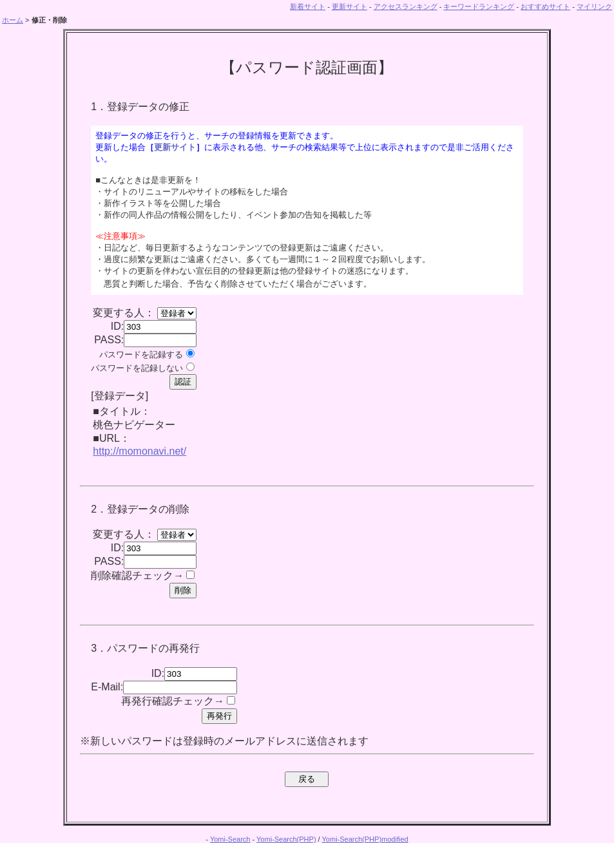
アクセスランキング (405, 6)
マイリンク (594, 6)
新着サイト (307, 6)
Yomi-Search (230, 839)
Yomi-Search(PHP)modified (365, 839)
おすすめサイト (545, 6)
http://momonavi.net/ (139, 451)
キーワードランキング (478, 6)
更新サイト (349, 6)
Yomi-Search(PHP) (286, 839)
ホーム (12, 20)
